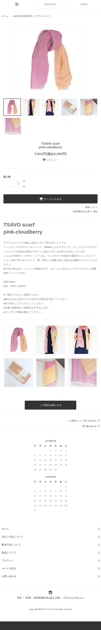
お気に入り (50, 159)
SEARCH (50, 4)
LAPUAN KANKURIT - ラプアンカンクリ (32, 16)
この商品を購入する (50, 405)
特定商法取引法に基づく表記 (47, 597)
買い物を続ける (91, 426)
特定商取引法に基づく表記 (85, 211)
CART (84, 4)
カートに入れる (50, 199)
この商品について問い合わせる (84, 421)
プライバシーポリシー (73, 597)
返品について (91, 207)
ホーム (5, 16)
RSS (19, 597)
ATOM (28, 597)
